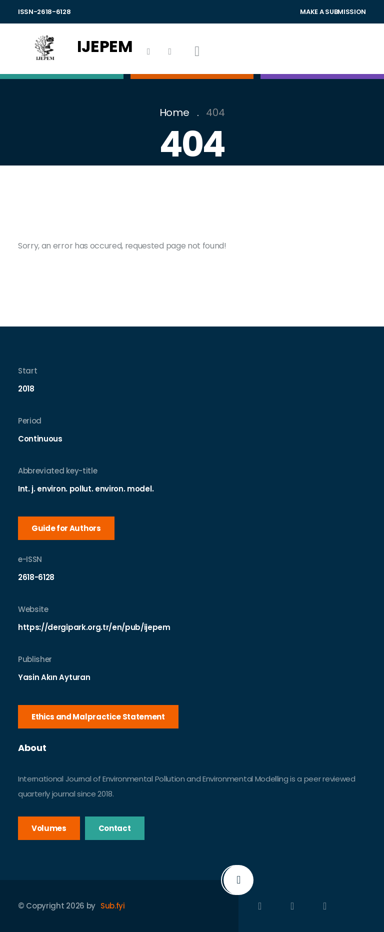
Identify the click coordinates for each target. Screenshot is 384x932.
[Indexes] (148, 51)
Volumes (49, 828)
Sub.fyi (112, 905)
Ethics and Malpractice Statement (98, 717)
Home (175, 113)
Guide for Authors (66, 528)
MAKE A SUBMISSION (333, 11)
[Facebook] (260, 906)
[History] (170, 51)
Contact (114, 828)
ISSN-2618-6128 (44, 11)
